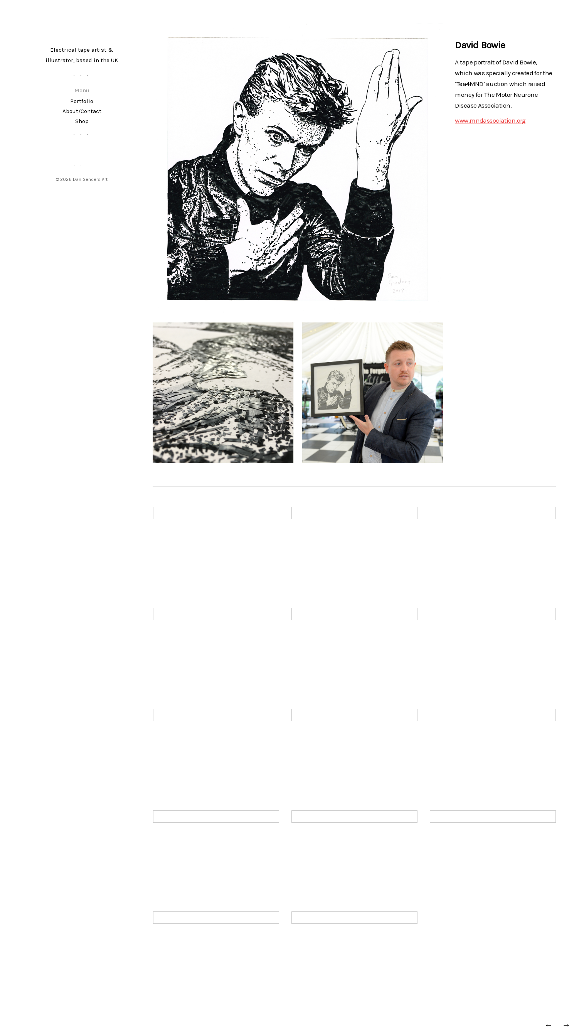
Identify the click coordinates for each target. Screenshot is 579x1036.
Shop (82, 121)
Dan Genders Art (90, 179)
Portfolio (81, 101)
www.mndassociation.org (490, 120)
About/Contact (81, 111)
